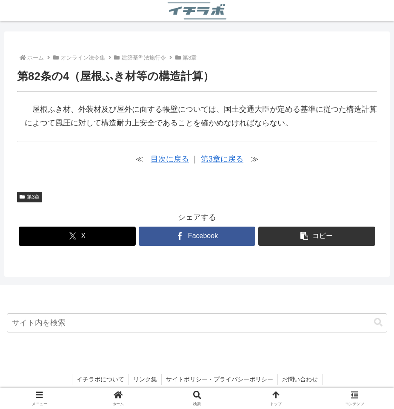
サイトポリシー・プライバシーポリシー (219, 379)
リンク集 (145, 379)
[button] (316, 236)
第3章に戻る (222, 159)
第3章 (30, 197)
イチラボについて (100, 379)
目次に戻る (170, 159)
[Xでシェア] (77, 236)
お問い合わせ (300, 379)
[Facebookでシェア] (197, 236)
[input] (197, 322)
